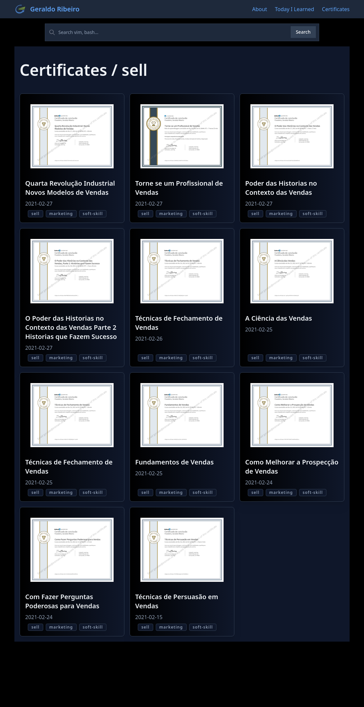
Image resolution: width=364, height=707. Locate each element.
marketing (61, 213)
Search (303, 32)
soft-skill (93, 213)
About (259, 9)
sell (35, 213)
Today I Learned (294, 9)
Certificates (336, 9)
